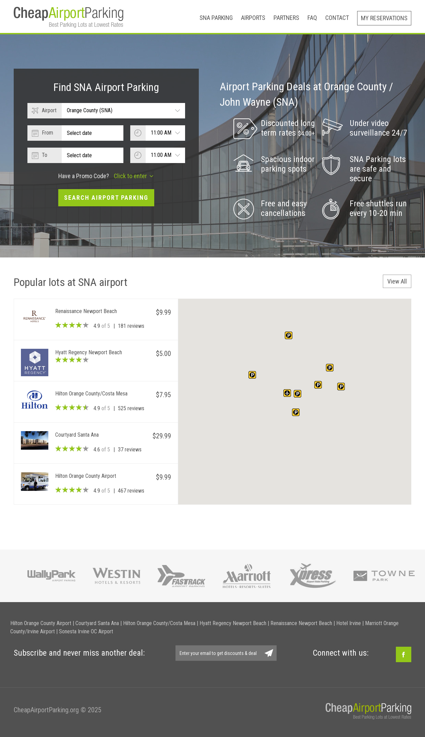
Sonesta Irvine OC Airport (86, 631)
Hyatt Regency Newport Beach (232, 623)
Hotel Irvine (348, 623)
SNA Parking (216, 17)
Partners (286, 17)
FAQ (312, 17)
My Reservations (384, 18)
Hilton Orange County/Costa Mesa (159, 623)
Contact (337, 17)
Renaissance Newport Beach (301, 623)
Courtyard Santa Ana (97, 623)
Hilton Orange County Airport (40, 623)
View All (397, 281)
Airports (253, 17)
